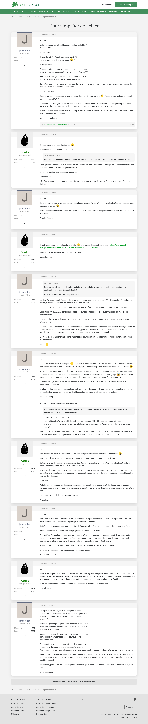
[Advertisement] (113, 57)
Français (129, 707)
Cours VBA (31, 11)
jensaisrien (24, 50)
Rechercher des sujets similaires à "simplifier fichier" (74, 682)
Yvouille (25, 152)
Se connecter (107, 4)
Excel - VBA (30, 17)
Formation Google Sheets (46, 704)
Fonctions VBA (63, 11)
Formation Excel (17, 704)
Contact (134, 717)
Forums (20, 17)
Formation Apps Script (45, 707)
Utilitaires (15, 714)
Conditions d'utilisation (119, 714)
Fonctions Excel (46, 11)
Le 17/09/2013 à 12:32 (48, 605)
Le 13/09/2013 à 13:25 (48, 35)
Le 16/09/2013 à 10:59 (48, 235)
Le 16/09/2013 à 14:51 (48, 443)
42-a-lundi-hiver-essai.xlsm (55, 124)
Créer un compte (126, 4)
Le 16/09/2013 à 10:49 (48, 193)
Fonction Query (42, 714)
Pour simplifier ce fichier (46, 17)
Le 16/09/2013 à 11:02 (48, 276)
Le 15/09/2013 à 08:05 (48, 135)
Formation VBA (17, 707)
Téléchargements (98, 11)
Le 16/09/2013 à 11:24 (48, 353)
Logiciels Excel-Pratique (119, 11)
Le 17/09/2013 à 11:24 (48, 563)
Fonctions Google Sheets (46, 711)
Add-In (85, 11)
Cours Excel (18, 11)
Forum (76, 11)
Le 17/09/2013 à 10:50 (48, 509)
